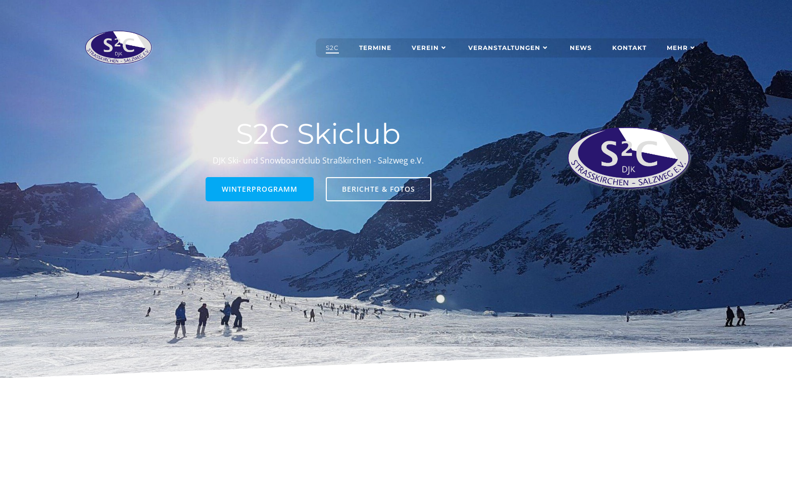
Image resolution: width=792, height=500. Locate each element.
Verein (430, 47)
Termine (375, 47)
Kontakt (629, 47)
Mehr (682, 47)
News (581, 47)
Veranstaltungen (509, 47)
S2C (332, 47)
